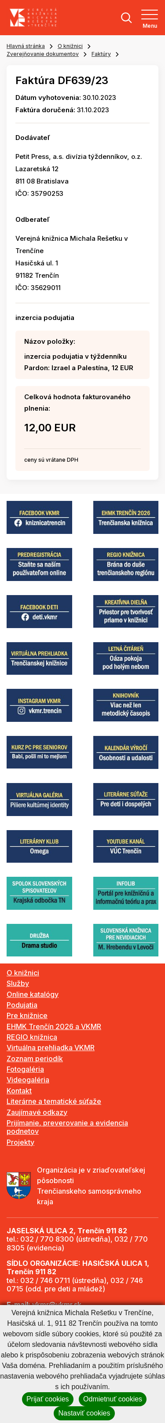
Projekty (20, 1142)
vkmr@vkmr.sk (56, 1304)
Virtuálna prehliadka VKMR (51, 1047)
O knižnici (70, 46)
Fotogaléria (25, 1069)
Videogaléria (28, 1079)
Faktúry (101, 54)
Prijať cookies (47, 1399)
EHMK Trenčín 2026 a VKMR (54, 1026)
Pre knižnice (27, 1015)
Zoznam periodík (35, 1058)
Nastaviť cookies (84, 1413)
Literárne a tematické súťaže (54, 1101)
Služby (18, 983)
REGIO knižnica (32, 1037)
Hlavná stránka (26, 46)
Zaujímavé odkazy (37, 1112)
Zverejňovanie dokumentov (43, 54)
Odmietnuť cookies (112, 1399)
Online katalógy (33, 994)
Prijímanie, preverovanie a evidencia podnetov (67, 1127)
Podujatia (22, 1004)
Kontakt (19, 1090)
